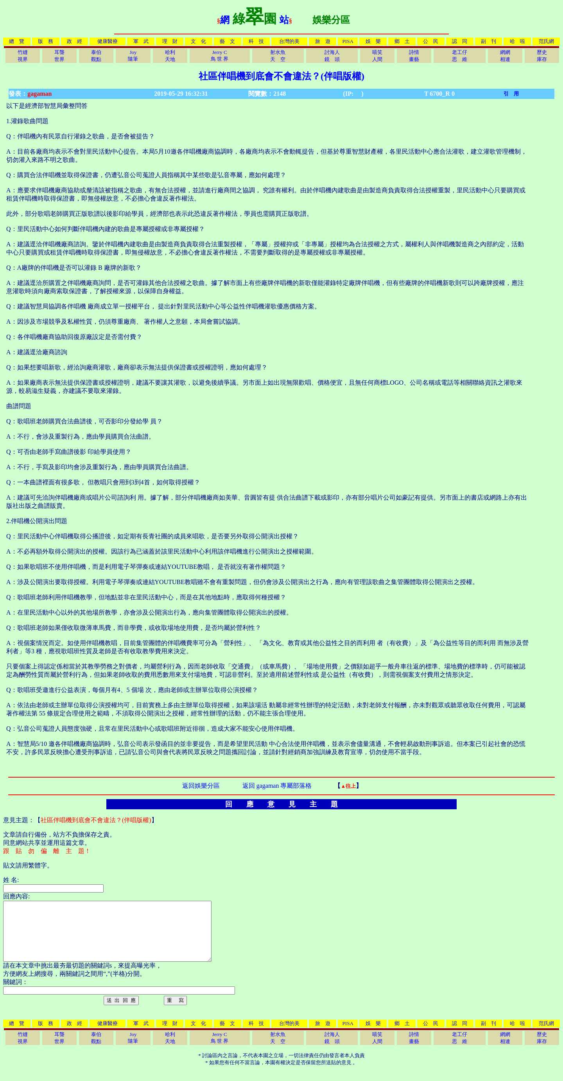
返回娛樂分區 (201, 785)
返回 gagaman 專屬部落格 (277, 785)
